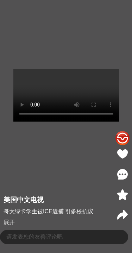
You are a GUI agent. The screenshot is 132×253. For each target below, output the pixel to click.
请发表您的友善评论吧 (34, 237)
